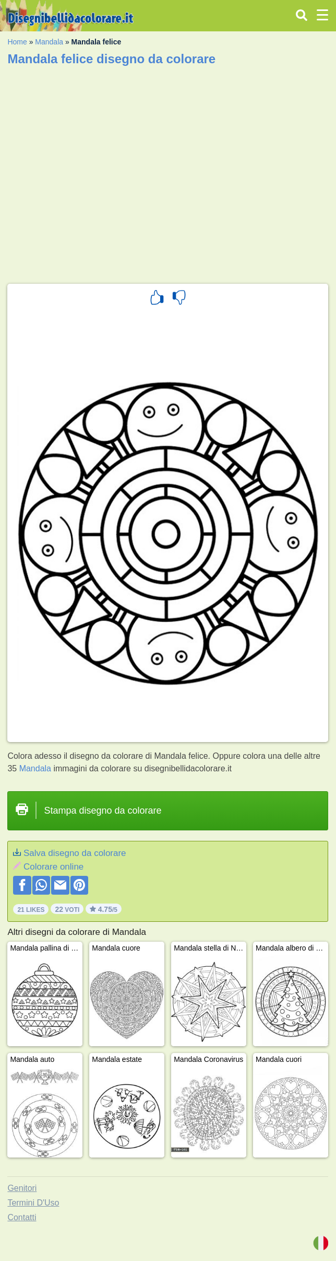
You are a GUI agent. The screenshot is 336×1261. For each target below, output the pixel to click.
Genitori (22, 1188)
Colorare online (53, 867)
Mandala (49, 42)
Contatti (21, 1217)
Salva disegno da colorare (74, 853)
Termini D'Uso (33, 1202)
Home (17, 42)
